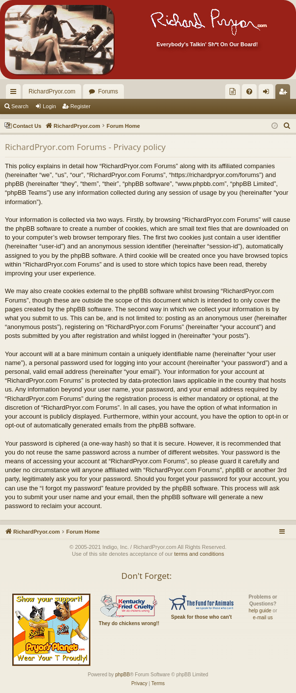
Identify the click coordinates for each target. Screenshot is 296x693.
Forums (108, 91)
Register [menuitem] (285, 93)
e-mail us (263, 617)
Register (80, 106)
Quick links (15, 93)
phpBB (122, 674)
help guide (260, 610)
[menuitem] (232, 91)
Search (20, 106)
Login (49, 106)
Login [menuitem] (268, 93)
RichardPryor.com (52, 91)
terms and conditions (199, 554)
